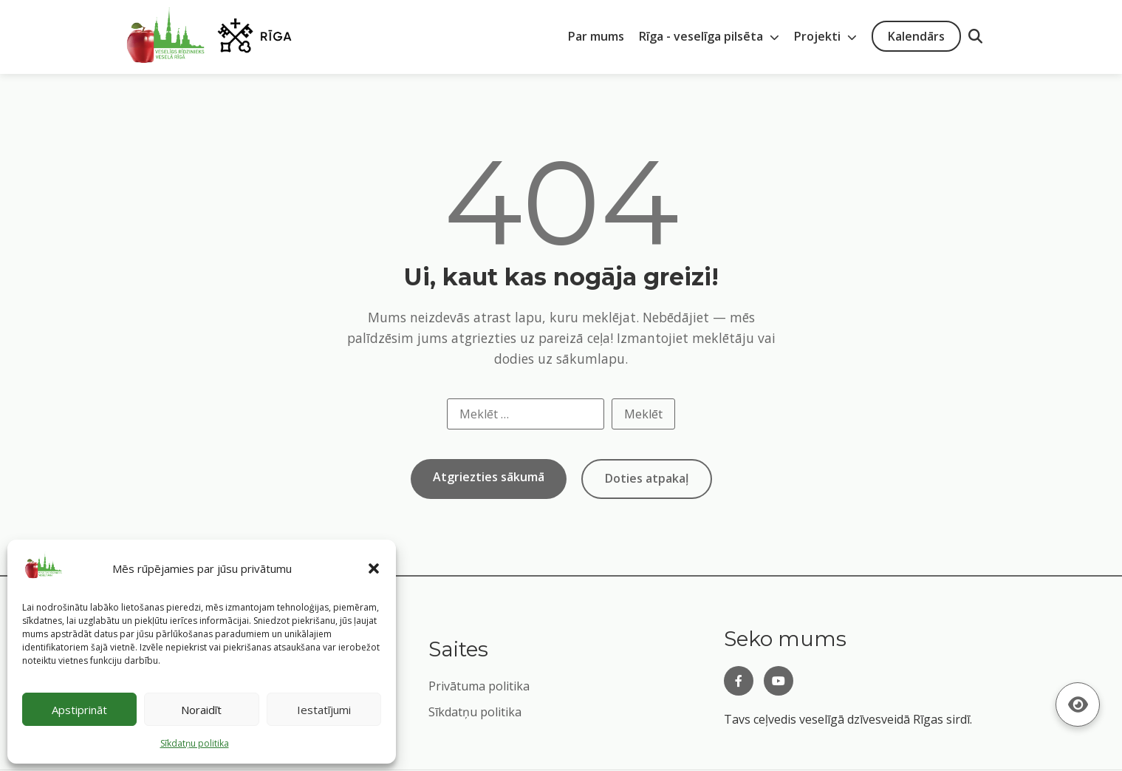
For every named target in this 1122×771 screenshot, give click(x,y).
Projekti (825, 36)
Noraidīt (201, 709)
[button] (373, 568)
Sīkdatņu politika (474, 712)
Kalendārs (916, 36)
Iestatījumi (324, 709)
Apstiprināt (79, 709)
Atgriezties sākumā (488, 477)
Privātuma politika (479, 686)
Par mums (596, 36)
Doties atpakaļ (646, 478)
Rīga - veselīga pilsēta (709, 36)
